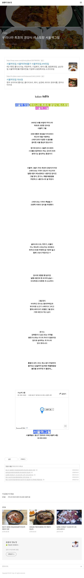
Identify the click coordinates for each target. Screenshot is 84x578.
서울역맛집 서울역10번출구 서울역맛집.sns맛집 (28, 64)
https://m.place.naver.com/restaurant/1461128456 (23, 76)
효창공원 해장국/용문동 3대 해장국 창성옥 (18, 472)
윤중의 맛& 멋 (7, 3)
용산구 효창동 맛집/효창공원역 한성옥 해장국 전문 (20, 470)
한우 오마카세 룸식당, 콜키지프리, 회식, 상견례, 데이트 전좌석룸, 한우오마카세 (35, 83)
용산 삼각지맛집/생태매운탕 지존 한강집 (17, 477)
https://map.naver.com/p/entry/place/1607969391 (23, 60)
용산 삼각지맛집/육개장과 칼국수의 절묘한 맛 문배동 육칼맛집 (24, 479)
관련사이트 (5, 566)
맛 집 (7, 466)
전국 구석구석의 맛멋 (12, 550)
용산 (11, 466)
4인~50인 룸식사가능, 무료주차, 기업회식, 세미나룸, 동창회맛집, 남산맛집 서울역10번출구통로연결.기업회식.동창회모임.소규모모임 (35, 68)
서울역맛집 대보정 (15, 79)
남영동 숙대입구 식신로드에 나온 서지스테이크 (19, 475)
